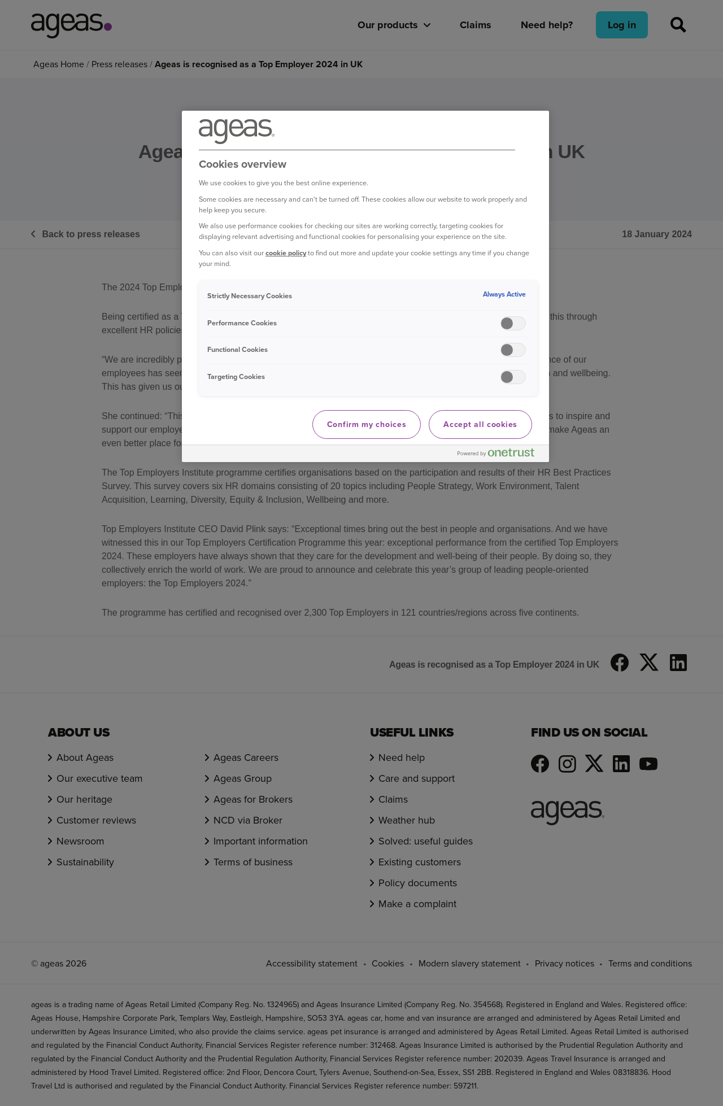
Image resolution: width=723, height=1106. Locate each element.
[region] (365, 287)
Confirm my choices (367, 424)
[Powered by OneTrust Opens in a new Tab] (500, 455)
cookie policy (285, 252)
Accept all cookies (480, 424)
